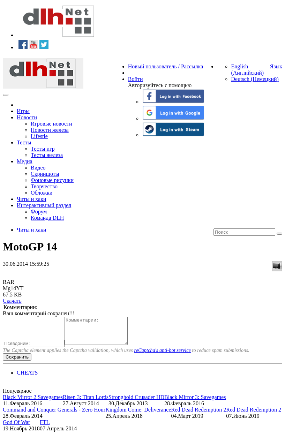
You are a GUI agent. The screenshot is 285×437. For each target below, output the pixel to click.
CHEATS (27, 378)
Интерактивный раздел (44, 205)
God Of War (16, 427)
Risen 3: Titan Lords (85, 402)
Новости (27, 117)
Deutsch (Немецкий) (254, 79)
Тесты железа (47, 155)
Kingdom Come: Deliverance (138, 415)
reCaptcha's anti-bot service (162, 355)
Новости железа (50, 130)
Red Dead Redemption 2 (198, 415)
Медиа (24, 161)
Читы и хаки (31, 199)
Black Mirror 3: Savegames (195, 402)
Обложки (41, 193)
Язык (276, 66)
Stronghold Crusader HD (136, 402)
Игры (23, 111)
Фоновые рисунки (52, 180)
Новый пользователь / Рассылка (165, 66)
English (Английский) (247, 69)
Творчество (44, 186)
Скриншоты (45, 174)
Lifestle (39, 136)
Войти (135, 79)
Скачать (12, 301)
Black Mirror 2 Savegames (33, 402)
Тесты (24, 142)
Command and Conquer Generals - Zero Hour (54, 415)
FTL (45, 427)
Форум (39, 211)
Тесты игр (43, 149)
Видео (38, 168)
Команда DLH (47, 218)
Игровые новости (51, 124)
